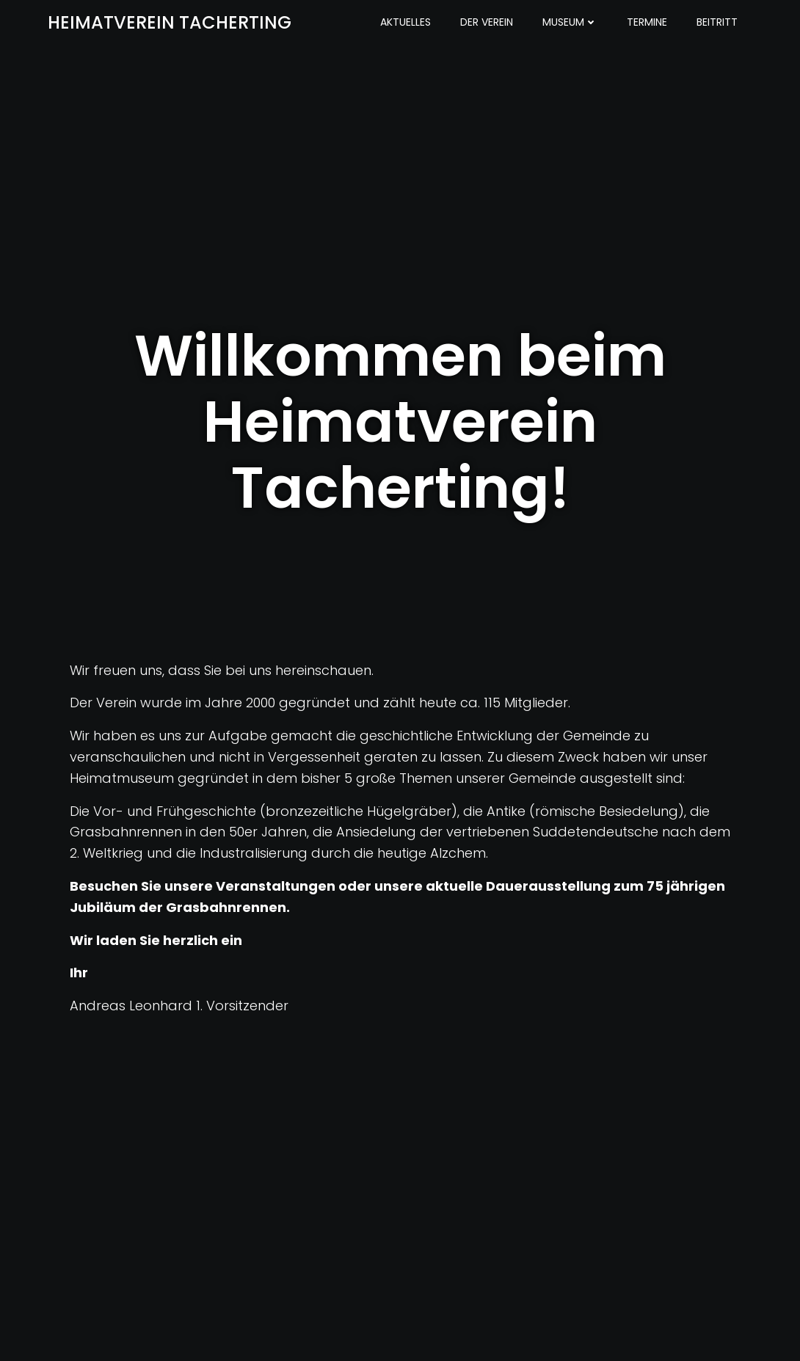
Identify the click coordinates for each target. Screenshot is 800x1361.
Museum (569, 22)
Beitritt (717, 22)
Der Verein (486, 22)
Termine (647, 22)
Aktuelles (405, 22)
